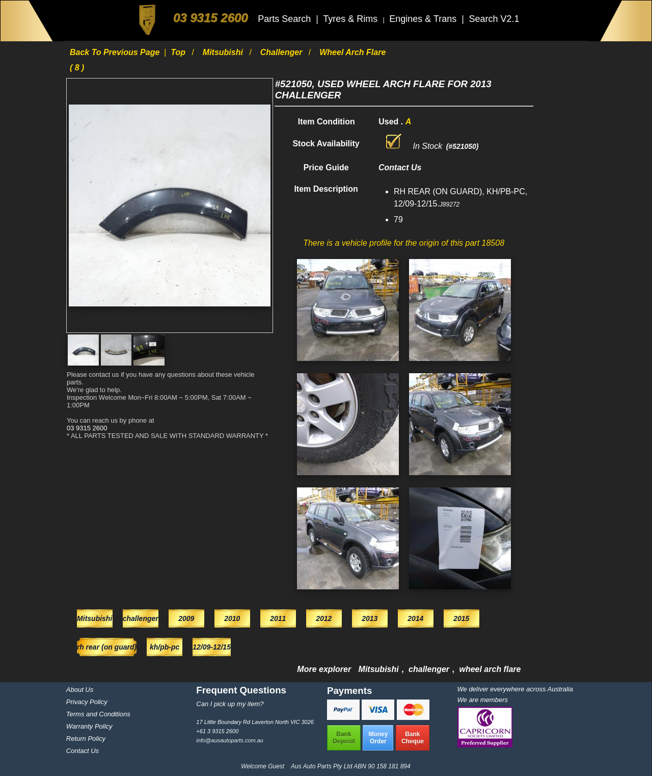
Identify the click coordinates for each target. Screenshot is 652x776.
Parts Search (285, 19)
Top (179, 52)
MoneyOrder (378, 738)
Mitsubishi (224, 52)
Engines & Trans (424, 19)
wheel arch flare (490, 669)
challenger (282, 52)
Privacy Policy (86, 702)
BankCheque (412, 738)
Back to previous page (116, 52)
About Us (79, 689)
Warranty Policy (89, 726)
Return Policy (85, 738)
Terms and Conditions (98, 714)
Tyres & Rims (351, 19)
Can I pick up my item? (229, 704)
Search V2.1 (494, 19)
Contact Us (82, 751)
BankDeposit (344, 738)
